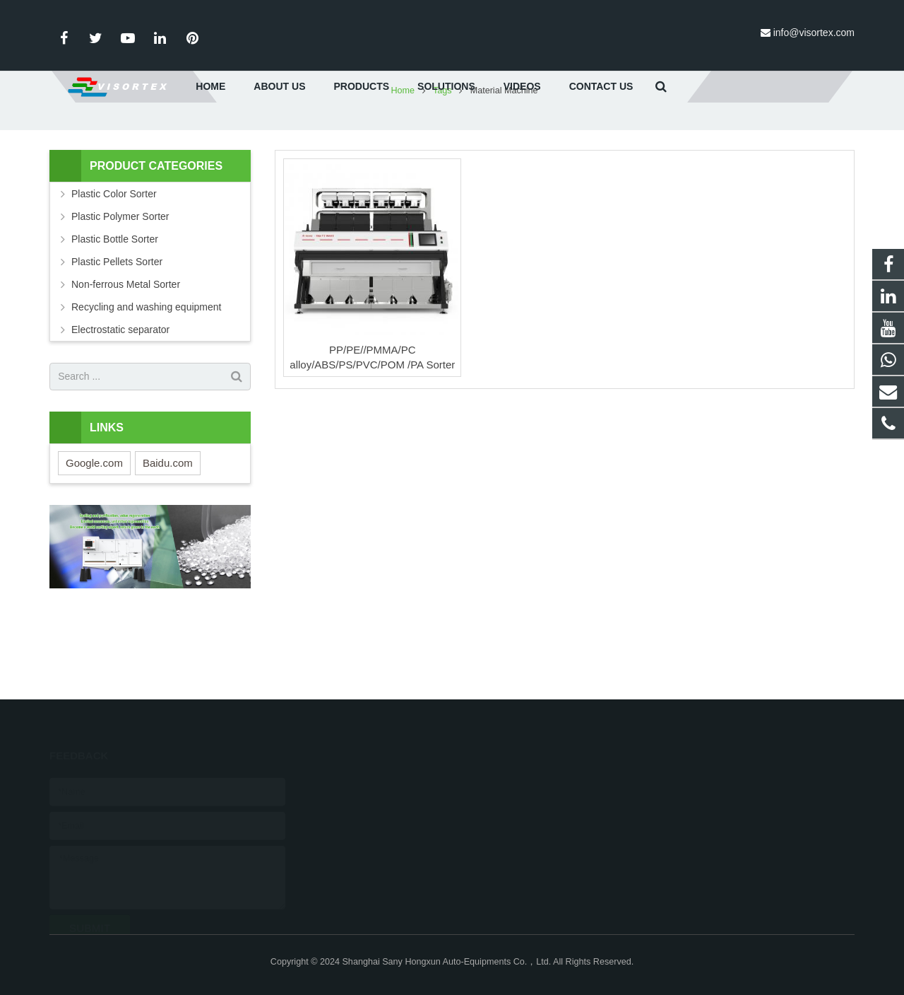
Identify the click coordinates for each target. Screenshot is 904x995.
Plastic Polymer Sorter (120, 292)
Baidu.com (168, 539)
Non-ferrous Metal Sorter (125, 360)
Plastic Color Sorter (114, 269)
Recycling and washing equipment (146, 382)
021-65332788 (365, 803)
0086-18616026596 (376, 782)
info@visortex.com (814, 32)
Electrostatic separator (120, 405)
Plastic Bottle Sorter (114, 314)
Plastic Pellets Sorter (116, 337)
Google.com (94, 539)
